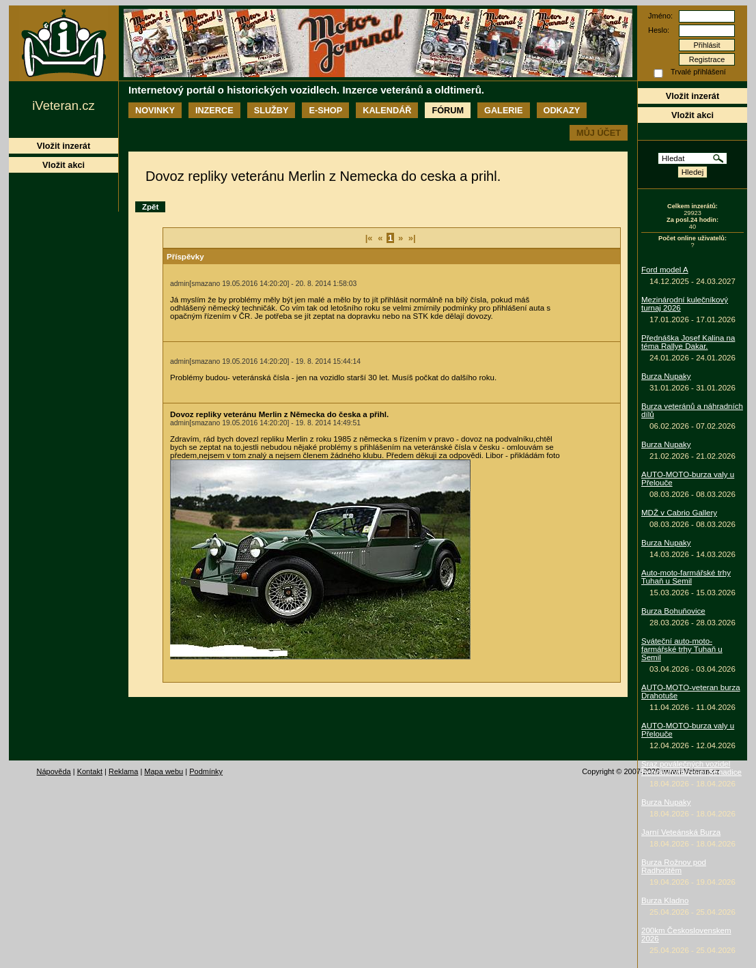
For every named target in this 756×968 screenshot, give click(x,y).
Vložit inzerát (692, 96)
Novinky (155, 110)
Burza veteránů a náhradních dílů (692, 410)
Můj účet (598, 133)
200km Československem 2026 (686, 934)
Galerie (503, 110)
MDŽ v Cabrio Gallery (679, 513)
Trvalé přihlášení (698, 72)
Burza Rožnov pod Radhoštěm (673, 866)
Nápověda (54, 771)
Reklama (123, 771)
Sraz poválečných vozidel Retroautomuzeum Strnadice (691, 768)
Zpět (150, 207)
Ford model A (664, 270)
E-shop (325, 110)
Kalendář (387, 110)
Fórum (448, 110)
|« (369, 238)
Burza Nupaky (666, 376)
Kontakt (89, 771)
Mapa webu (163, 771)
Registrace (707, 59)
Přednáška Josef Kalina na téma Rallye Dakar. (688, 342)
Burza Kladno (664, 900)
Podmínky (206, 771)
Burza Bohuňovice (673, 611)
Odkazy (562, 110)
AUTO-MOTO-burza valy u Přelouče (687, 478)
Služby (271, 110)
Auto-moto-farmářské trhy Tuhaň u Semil (686, 577)
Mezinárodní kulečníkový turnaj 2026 (684, 304)
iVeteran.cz (63, 105)
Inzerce (214, 110)
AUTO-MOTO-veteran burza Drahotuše (690, 691)
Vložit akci (692, 115)
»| (412, 238)
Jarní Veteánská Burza (680, 832)
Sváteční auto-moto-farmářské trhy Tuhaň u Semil (682, 649)
